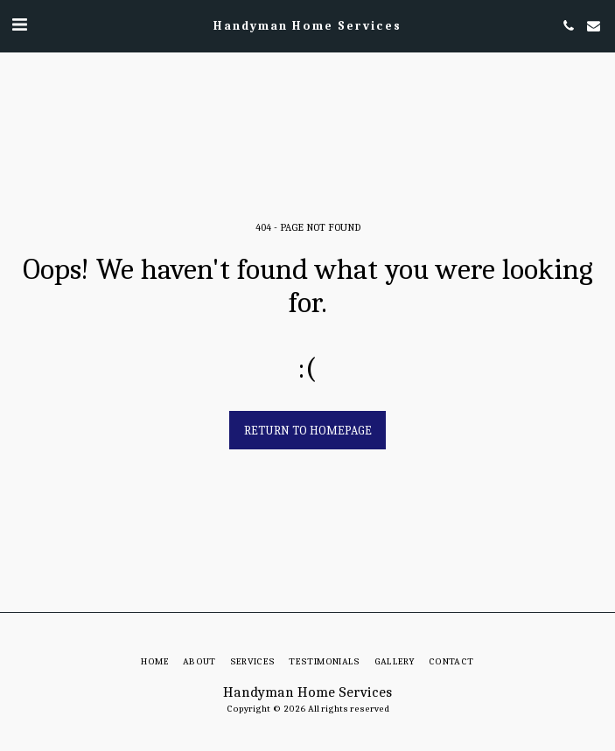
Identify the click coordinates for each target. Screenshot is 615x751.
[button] (19, 25)
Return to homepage (308, 430)
